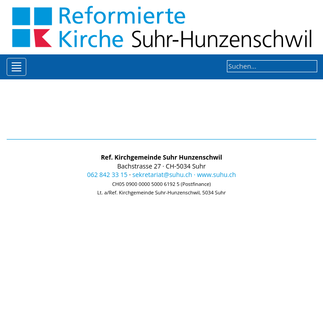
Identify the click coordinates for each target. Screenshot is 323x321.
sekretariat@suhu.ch (162, 174)
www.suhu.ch (216, 174)
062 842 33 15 (107, 174)
